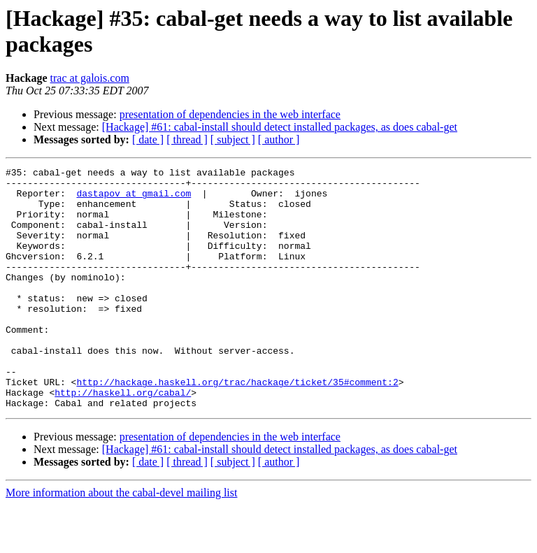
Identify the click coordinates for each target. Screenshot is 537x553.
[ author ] (279, 139)
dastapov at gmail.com (133, 199)
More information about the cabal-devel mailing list (121, 541)
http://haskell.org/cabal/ (123, 438)
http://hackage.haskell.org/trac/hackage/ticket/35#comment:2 (237, 425)
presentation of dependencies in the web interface (230, 114)
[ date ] (148, 139)
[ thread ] (187, 139)
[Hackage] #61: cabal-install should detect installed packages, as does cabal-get (279, 127)
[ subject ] (232, 139)
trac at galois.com (89, 78)
